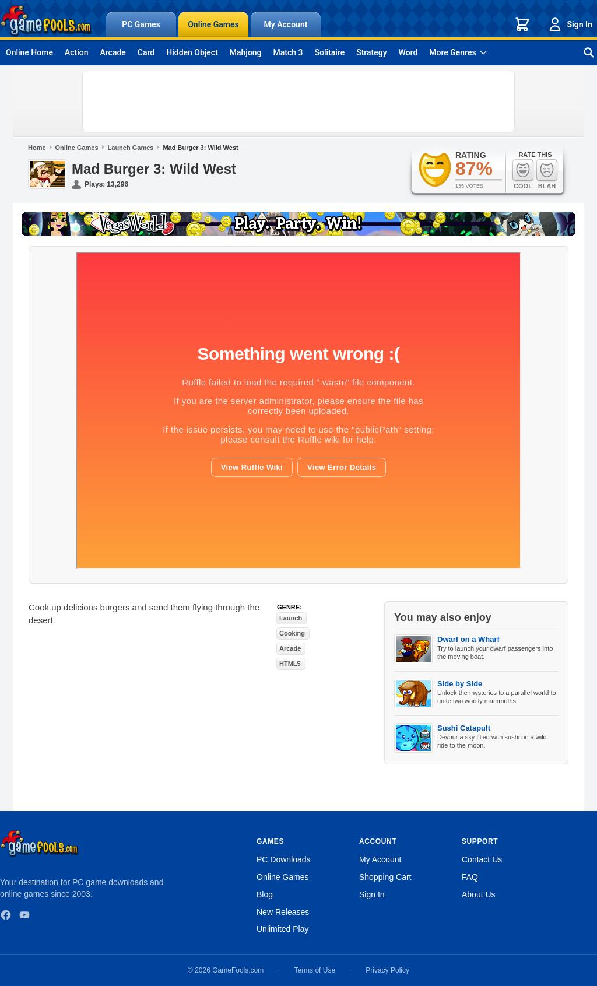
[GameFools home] (46, 21)
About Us (479, 894)
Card (146, 52)
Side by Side (459, 683)
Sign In (569, 24)
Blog (265, 894)
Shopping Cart (385, 877)
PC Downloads (284, 859)
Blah (547, 174)
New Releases (283, 912)
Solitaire (330, 52)
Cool (523, 174)
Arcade (112, 52)
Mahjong (246, 52)
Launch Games (131, 147)
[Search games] (589, 52)
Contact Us (482, 859)
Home (37, 147)
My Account (286, 24)
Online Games (213, 24)
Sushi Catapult (463, 728)
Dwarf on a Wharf (468, 639)
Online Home (29, 52)
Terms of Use (314, 970)
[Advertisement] (298, 101)
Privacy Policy (387, 970)
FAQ (470, 877)
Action (77, 52)
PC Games (141, 24)
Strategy (371, 52)
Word (408, 52)
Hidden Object (192, 52)
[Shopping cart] (522, 24)
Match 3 (288, 52)
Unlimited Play (282, 929)
